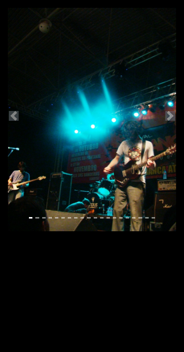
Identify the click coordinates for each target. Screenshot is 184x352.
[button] (13, 115)
